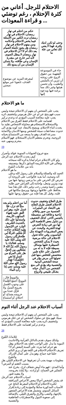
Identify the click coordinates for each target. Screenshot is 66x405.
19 (2, 146)
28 (2, 330)
